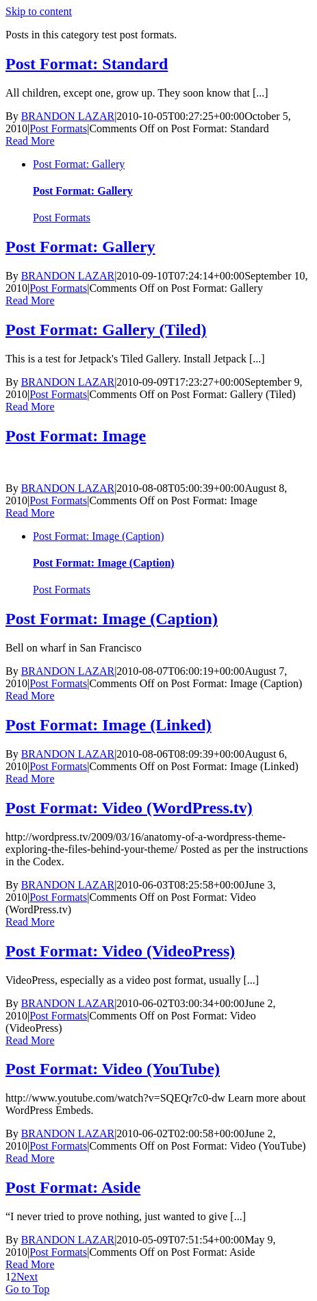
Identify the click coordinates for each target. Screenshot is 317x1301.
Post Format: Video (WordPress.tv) (129, 808)
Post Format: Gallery (79, 164)
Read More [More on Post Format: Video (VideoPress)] (30, 1040)
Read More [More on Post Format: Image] (30, 513)
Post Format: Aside (72, 1187)
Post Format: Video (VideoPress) (120, 951)
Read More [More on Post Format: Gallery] (30, 300)
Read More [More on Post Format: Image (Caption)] (30, 696)
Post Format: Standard (86, 64)
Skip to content (38, 11)
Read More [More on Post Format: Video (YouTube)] (30, 1158)
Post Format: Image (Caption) (98, 536)
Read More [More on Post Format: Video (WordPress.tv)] (30, 922)
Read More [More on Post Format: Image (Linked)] (30, 778)
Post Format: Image (75, 436)
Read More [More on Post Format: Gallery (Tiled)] (30, 406)
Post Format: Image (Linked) (108, 725)
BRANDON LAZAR (67, 116)
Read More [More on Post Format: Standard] (30, 141)
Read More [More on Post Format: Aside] (30, 1264)
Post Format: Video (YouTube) (112, 1069)
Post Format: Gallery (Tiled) (105, 329)
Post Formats (58, 128)
